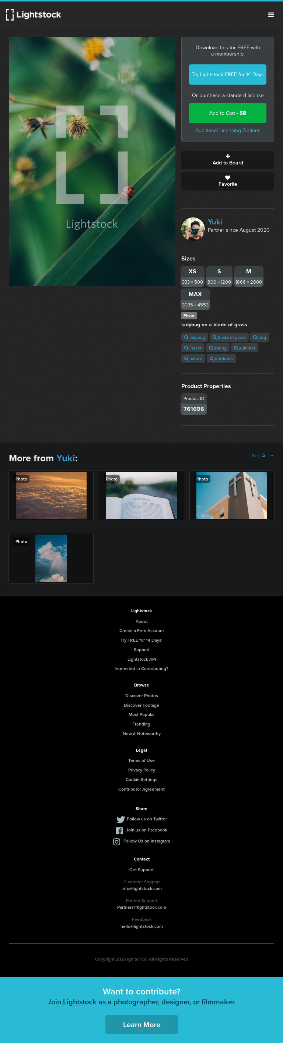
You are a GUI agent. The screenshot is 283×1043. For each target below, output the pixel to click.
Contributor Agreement (141, 789)
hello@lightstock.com (141, 926)
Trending (141, 724)
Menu (271, 15)
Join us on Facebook (146, 830)
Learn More (141, 1024)
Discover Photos (141, 695)
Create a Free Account (141, 630)
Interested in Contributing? (141, 668)
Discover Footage (141, 705)
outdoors (221, 358)
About (142, 621)
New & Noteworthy (142, 733)
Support (142, 649)
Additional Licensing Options (228, 130)
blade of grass (229, 337)
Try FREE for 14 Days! (141, 640)
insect (193, 348)
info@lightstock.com (142, 888)
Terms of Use (141, 760)
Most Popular (142, 714)
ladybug (194, 337)
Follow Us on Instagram (146, 841)
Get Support (141, 869)
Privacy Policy (141, 770)
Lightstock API (141, 659)
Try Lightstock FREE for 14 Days (228, 74)
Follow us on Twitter (147, 819)
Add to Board (227, 160)
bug (259, 337)
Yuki (215, 221)
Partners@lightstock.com (141, 907)
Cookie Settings (141, 779)
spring (218, 348)
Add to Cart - (227, 113)
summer (244, 348)
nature (193, 358)
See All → (263, 456)
